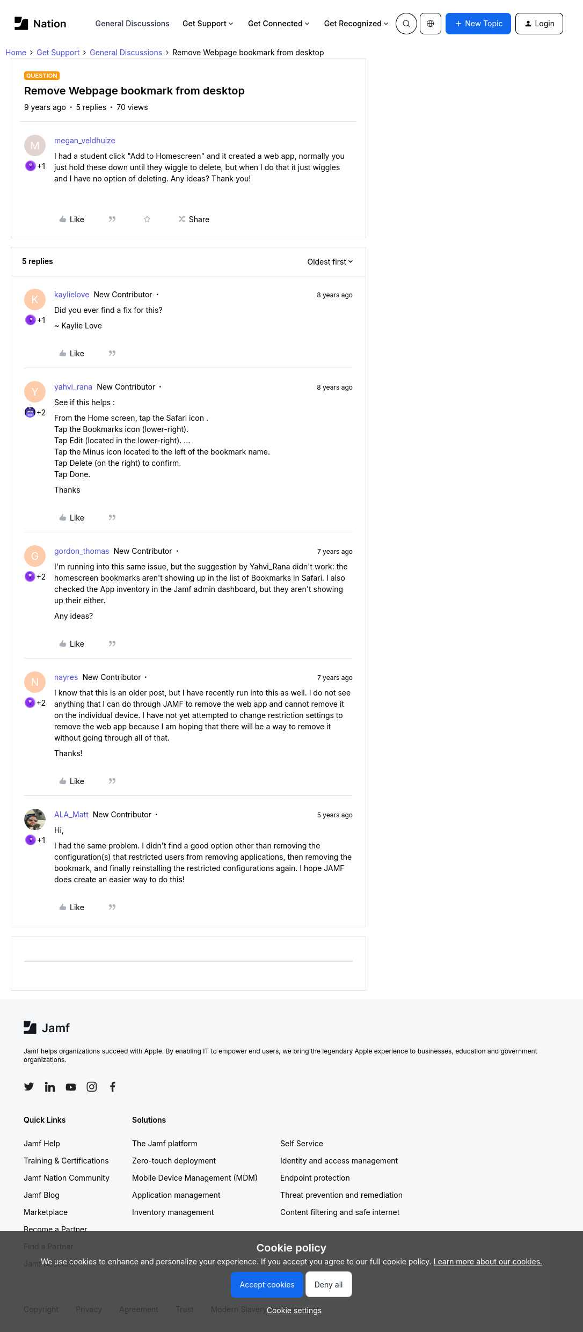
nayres (66, 677)
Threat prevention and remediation (341, 1194)
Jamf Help (42, 1143)
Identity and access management (339, 1160)
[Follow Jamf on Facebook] (112, 1086)
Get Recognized (357, 23)
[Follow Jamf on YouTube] (70, 1087)
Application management (176, 1194)
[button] (478, 23)
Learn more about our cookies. (488, 1261)
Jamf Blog (42, 1194)
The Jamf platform (165, 1143)
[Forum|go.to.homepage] (40, 23)
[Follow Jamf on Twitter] (29, 1086)
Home (15, 52)
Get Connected (279, 23)
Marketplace (46, 1212)
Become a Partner (55, 1229)
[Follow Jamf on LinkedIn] (50, 1086)
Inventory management (173, 1212)
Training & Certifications (66, 1160)
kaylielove (72, 294)
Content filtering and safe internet (339, 1212)
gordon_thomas (81, 550)
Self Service (301, 1143)
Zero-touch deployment (174, 1160)
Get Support (209, 23)
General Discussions (133, 23)
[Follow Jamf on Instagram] (91, 1086)
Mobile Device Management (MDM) (195, 1177)
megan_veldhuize (84, 140)
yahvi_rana (73, 386)
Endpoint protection (315, 1177)
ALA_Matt (71, 814)
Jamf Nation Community (67, 1177)
